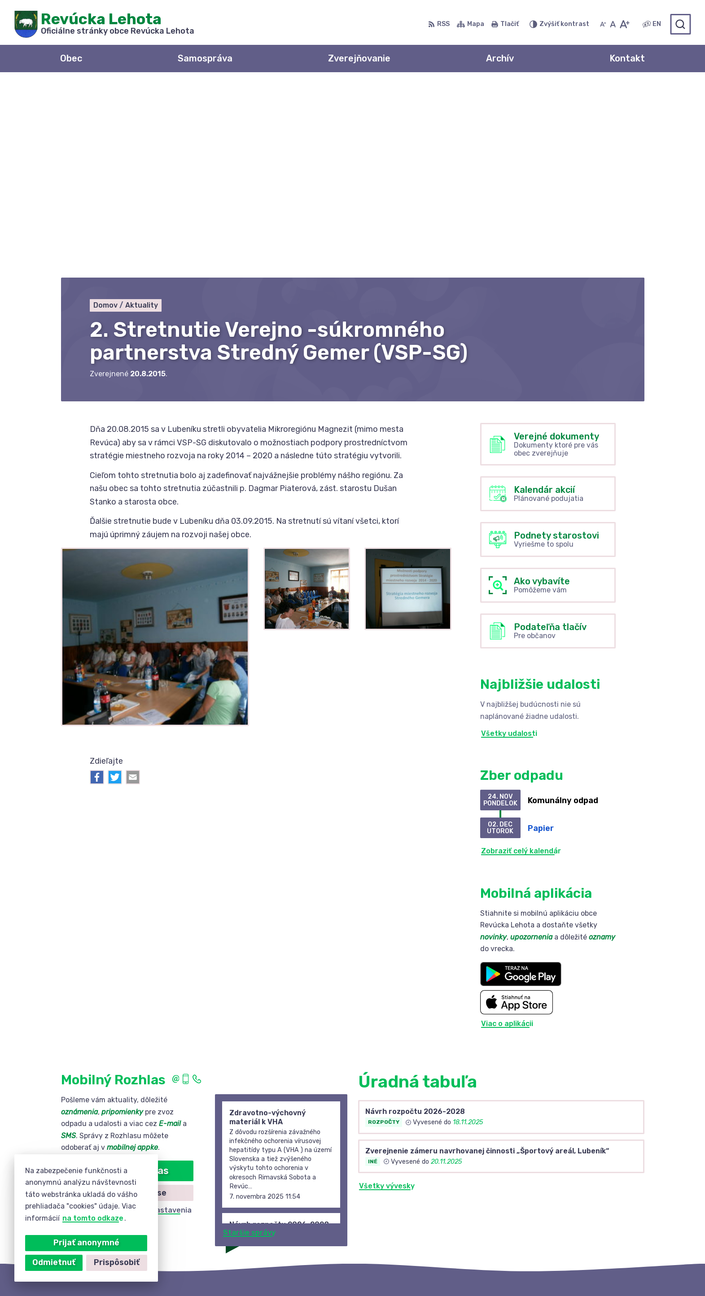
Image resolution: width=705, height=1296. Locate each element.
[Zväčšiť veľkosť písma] (624, 24)
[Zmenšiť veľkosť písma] (603, 24)
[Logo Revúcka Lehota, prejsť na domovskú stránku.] (104, 24)
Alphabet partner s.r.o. (339, 1271)
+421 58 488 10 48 (570, 1202)
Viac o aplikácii (507, 831)
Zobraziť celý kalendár (521, 659)
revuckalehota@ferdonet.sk (587, 1222)
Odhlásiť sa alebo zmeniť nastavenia (127, 1018)
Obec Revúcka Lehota (485, 1271)
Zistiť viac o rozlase (127, 1000)
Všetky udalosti (509, 541)
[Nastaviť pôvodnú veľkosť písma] (612, 24)
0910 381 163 (559, 1213)
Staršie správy (249, 1040)
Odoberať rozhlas (127, 979)
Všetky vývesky (387, 994)
